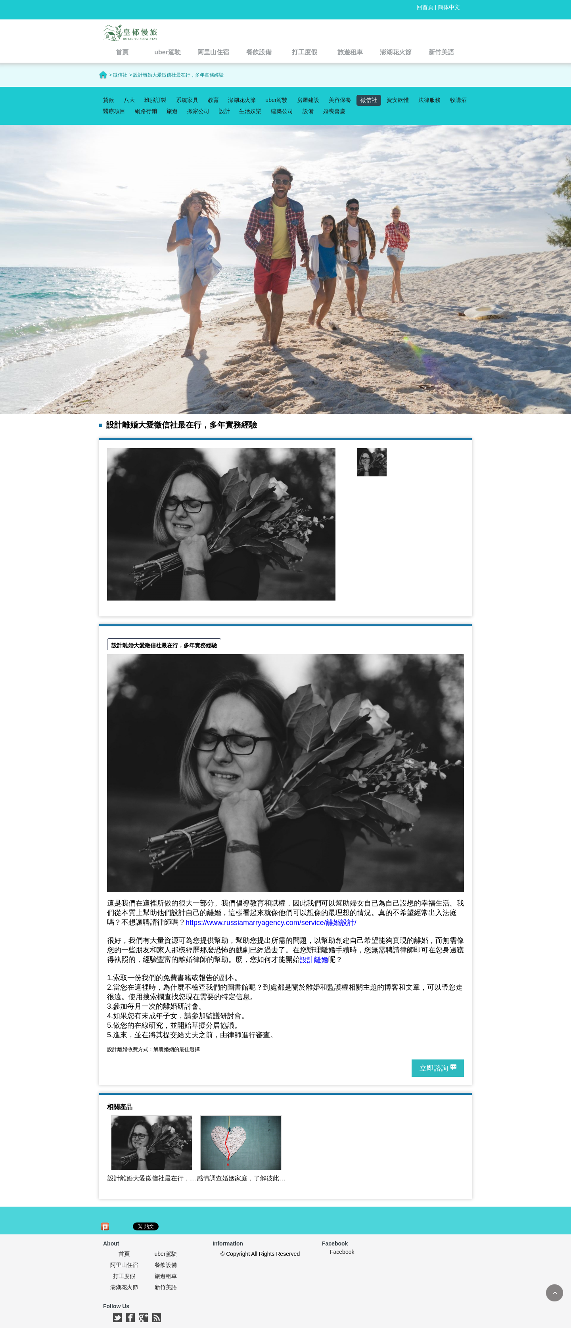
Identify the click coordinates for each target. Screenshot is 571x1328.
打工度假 (124, 1276)
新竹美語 (166, 1287)
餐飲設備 (166, 1265)
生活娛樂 (250, 111)
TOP (554, 1292)
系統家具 (187, 100)
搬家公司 (198, 111)
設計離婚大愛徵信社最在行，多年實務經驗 (164, 645)
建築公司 (282, 111)
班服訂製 (155, 100)
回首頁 (425, 7)
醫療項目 (114, 111)
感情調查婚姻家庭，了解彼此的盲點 (241, 1178)
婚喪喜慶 (334, 111)
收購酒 (458, 100)
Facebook (342, 1252)
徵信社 (368, 100)
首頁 (124, 1254)
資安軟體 (398, 100)
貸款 (108, 100)
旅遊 (172, 111)
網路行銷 (146, 111)
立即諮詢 (434, 1068)
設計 (224, 111)
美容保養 (340, 100)
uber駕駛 (276, 100)
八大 (129, 100)
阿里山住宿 (124, 1265)
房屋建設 (308, 100)
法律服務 (429, 100)
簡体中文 (449, 7)
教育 (213, 100)
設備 (308, 111)
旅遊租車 (166, 1276)
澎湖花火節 (242, 100)
